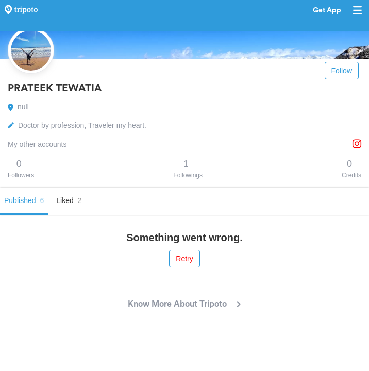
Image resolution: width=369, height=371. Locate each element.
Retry (184, 259)
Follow (341, 70)
